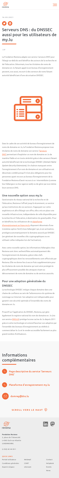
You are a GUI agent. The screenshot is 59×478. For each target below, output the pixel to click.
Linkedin (45, 424)
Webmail (27, 459)
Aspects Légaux (8, 467)
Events (49, 467)
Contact (49, 459)
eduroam (27, 467)
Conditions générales (10, 463)
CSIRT (26, 463)
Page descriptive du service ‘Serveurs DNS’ (26, 372)
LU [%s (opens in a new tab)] (17, 319)
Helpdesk (50, 463)
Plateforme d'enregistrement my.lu (26, 384)
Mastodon (52, 424)
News (48, 470)
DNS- (14, 319)
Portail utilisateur (9, 459)
